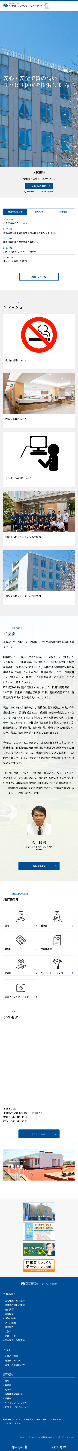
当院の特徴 (10, 1318)
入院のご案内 (39, 186)
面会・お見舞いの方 (15, 1364)
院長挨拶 (9, 1309)
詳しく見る (39, 1134)
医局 (7, 1380)
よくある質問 (27, 1419)
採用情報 (63, 211)
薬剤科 (8, 1389)
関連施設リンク (55, 1419)
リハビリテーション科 (16, 1402)
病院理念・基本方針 (15, 1300)
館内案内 (9, 1327)
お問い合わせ (41, 1419)
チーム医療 (10, 1322)
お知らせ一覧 (39, 277)
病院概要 (9, 1313)
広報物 (8, 1331)
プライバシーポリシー (12, 1423)
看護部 (8, 1385)
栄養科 (8, 1398)
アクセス (16, 1419)
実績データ (10, 1335)
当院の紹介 (39, 866)
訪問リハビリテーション (17, 1407)
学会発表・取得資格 (15, 1340)
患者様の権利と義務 (15, 1305)
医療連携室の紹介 (13, 1394)
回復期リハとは (12, 1360)
